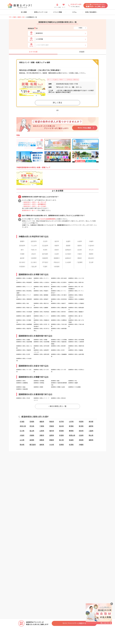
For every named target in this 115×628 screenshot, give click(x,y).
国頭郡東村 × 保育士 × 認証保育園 (24, 341)
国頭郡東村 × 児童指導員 (22, 389)
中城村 (79, 254)
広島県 (81, 435)
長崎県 (42, 444)
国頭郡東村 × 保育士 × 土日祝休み (41, 282)
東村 (23, 17)
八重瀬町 (80, 262)
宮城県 (32, 421)
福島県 (42, 421)
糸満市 (79, 241)
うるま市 (34, 245)
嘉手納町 (45, 254)
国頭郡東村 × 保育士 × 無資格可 (41, 299)
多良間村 (22, 266)
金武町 (79, 250)
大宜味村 (91, 245)
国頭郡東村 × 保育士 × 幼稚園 (23, 339)
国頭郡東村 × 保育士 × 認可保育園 (76, 339)
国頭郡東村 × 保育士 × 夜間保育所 (24, 299)
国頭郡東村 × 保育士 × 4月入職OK (59, 295)
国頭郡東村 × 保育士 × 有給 (22, 303)
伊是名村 (57, 262)
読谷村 (33, 254)
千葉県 (42, 426)
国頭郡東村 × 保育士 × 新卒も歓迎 (59, 278)
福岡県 (91, 440)
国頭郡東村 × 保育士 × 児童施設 (75, 350)
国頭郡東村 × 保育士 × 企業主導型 (76, 354)
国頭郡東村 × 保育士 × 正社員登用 (24, 311)
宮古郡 (91, 262)
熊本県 (22, 444)
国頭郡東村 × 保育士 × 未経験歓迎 (76, 299)
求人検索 (24, 12)
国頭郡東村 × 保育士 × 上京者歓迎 (76, 303)
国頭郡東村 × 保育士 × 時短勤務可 (24, 282)
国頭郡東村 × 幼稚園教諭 (22, 382)
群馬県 (71, 426)
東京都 (91, 421)
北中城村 (68, 254)
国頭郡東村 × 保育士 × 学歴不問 (23, 328)
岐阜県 (81, 431)
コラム (74, 12)
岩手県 (61, 421)
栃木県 (61, 426)
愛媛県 (51, 440)
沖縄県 (14, 17)
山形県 (71, 421)
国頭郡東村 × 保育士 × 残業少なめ (24, 307)
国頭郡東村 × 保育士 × (35, 202)
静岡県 (71, 431)
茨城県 (51, 426)
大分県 (51, 444)
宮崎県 (61, 444)
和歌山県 (72, 435)
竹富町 (45, 266)
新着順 (81, 52)
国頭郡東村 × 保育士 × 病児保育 (58, 346)
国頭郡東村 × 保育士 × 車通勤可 (41, 290)
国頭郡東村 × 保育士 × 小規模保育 (76, 341)
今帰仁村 (34, 250)
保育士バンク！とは (40, 12)
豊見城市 (22, 245)
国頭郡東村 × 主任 (72, 380)
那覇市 (22, 241)
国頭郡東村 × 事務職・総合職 (58, 387)
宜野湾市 (34, 241)
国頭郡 (19, 17)
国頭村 (79, 245)
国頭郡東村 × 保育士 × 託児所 (58, 350)
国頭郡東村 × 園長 (55, 380)
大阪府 (22, 435)
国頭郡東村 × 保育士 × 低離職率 (41, 307)
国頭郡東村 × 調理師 (38, 387)
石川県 (22, 431)
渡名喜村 (91, 258)
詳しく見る (57, 103)
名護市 (68, 241)
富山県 (32, 431)
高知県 (81, 440)
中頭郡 (22, 254)
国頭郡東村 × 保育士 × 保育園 (40, 339)
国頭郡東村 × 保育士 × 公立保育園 (59, 339)
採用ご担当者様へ (91, 12)
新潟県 (81, 426)
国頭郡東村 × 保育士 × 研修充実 (58, 311)
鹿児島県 (33, 444)
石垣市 (45, 241)
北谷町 (56, 254)
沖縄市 (91, 241)
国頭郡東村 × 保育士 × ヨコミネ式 (76, 278)
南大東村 (22, 262)
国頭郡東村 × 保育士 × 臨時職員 (41, 295)
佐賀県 (71, 444)
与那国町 (57, 266)
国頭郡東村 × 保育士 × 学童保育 (23, 350)
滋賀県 (51, 435)
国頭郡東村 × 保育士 (21, 380)
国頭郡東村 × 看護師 (73, 382)
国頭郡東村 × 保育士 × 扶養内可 (58, 303)
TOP (10, 17)
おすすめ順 (33, 52)
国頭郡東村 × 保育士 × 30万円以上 (76, 369)
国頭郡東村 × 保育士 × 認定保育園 (41, 341)
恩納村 (56, 250)
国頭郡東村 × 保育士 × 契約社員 (58, 398)
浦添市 (56, 241)
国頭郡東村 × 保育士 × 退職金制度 (59, 307)
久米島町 (68, 262)
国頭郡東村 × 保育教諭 (39, 382)
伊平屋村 (45, 262)
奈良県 (61, 435)
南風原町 (45, 258)
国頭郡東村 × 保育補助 (39, 380)
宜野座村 (68, 250)
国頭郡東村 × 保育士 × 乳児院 (23, 354)
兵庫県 (32, 435)
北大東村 (34, 262)
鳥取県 (42, 440)
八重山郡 (34, 266)
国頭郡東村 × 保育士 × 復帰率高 (58, 316)
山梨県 (42, 431)
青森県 (51, 421)
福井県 (51, 431)
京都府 (42, 435)
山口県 (22, 440)
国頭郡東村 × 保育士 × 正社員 (23, 398)
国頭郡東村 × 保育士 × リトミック (24, 286)
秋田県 (81, 421)
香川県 (61, 440)
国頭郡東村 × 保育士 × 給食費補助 (24, 324)
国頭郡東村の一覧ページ (30, 210)
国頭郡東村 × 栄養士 (21, 387)
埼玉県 (32, 426)
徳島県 (71, 440)
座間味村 (68, 258)
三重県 (91, 431)
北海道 (22, 421)
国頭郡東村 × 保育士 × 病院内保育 (41, 354)
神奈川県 (23, 426)
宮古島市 (45, 245)
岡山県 (91, 435)
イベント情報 (57, 12)
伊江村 (91, 250)
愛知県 (61, 431)
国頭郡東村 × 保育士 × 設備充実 (23, 316)
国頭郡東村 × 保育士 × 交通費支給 (59, 320)
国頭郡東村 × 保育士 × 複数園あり (76, 311)
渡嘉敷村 (57, 258)
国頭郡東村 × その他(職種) (74, 387)
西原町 (91, 254)
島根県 (32, 440)
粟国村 (79, 258)
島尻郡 (22, 258)
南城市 (56, 245)
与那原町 (34, 258)
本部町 (45, 250)
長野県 (91, 426)
